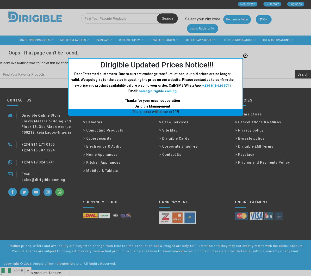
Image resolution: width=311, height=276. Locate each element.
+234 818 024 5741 (216, 85)
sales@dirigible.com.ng (157, 91)
